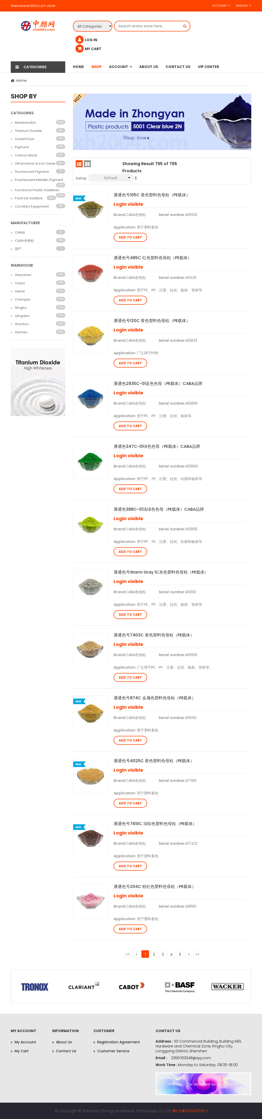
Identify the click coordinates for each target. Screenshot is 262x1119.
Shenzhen (23, 274)
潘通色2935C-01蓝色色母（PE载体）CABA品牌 (158, 383)
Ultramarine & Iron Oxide (35, 163)
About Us (148, 66)
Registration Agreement (118, 1042)
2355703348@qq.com (191, 1057)
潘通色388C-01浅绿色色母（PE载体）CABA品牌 (159, 509)
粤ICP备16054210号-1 (189, 1110)
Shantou (22, 324)
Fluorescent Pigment (32, 171)
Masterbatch (25, 122)
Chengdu (22, 299)
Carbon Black (26, 155)
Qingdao (22, 315)
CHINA (20, 232)
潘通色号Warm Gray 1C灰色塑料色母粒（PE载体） (161, 572)
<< (128, 954)
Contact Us (178, 66)
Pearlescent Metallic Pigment (39, 179)
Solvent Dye (24, 138)
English (242, 6)
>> (197, 954)
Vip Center (208, 66)
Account (219, 6)
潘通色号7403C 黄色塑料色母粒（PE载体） (154, 635)
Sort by (81, 178)
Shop (96, 66)
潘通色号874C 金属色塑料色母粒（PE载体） (155, 698)
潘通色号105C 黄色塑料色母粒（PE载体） (152, 195)
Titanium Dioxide (28, 130)
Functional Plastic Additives (37, 190)
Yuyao (20, 283)
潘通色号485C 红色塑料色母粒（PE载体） (153, 258)
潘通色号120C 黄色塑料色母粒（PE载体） (152, 321)
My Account (25, 1042)
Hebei (20, 291)
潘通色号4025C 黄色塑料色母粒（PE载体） (154, 761)
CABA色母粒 (24, 240)
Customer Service (113, 1051)
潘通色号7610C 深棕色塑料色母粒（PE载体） (155, 824)
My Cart (22, 1051)
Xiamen (21, 332)
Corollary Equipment (32, 206)
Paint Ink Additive (29, 198)
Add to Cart (130, 237)
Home (78, 66)
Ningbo (21, 307)
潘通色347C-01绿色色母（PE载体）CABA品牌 (157, 446)
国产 (18, 248)
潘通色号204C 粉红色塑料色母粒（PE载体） (155, 886)
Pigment (22, 147)
